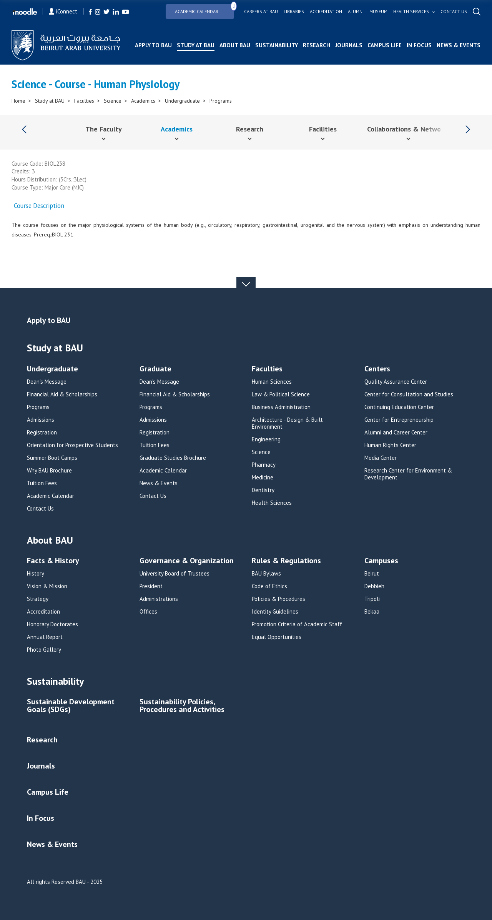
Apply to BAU (153, 45)
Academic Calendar (204, 9)
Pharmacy (264, 464)
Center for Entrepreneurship (399, 419)
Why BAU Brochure (49, 470)
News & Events (458, 45)
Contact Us (40, 508)
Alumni (356, 11)
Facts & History (53, 561)
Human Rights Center (390, 445)
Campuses (381, 561)
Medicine (262, 477)
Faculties (84, 100)
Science (112, 100)
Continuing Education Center (399, 407)
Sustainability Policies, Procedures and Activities (182, 706)
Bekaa (371, 611)
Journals (348, 45)
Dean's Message (46, 381)
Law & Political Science (281, 394)
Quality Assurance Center (395, 381)
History (35, 573)
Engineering (266, 439)
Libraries (294, 11)
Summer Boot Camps (52, 457)
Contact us (453, 11)
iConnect (63, 11)
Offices (148, 611)
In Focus (419, 45)
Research (316, 45)
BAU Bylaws (266, 573)
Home (18, 100)
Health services (411, 11)
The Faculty (103, 129)
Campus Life (384, 45)
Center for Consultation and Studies (408, 394)
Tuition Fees (42, 483)
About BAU (234, 45)
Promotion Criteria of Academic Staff (297, 624)
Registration (42, 432)
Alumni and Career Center (395, 432)
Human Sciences (272, 381)
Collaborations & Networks (408, 129)
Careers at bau (261, 11)
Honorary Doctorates (52, 624)
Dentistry (263, 490)
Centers (377, 369)
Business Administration (281, 407)
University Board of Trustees (174, 573)
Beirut (371, 573)
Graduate (155, 369)
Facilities (323, 129)
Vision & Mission (47, 586)
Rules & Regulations (286, 561)
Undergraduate (182, 100)
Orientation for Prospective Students (72, 445)
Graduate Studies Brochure (173, 457)
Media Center (380, 457)
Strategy (37, 599)
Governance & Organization (187, 561)
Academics (143, 100)
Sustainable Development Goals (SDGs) (71, 706)
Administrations (159, 599)
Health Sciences (272, 502)
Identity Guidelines (275, 611)
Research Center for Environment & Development (408, 474)
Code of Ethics (269, 586)
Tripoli (372, 599)
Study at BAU (195, 45)
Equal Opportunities (276, 637)
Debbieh (374, 586)
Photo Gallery (44, 649)
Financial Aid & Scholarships (62, 394)
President (151, 586)
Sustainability (276, 45)
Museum (378, 11)
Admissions (40, 419)
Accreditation (326, 11)
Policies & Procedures (278, 599)
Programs (220, 100)
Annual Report (45, 637)
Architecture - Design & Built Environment (287, 423)
